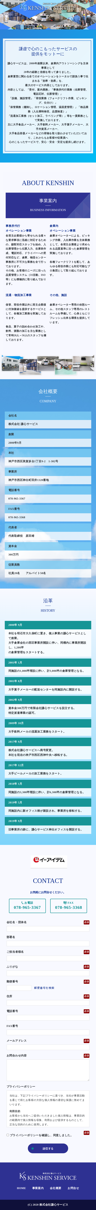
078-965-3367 (27, 907)
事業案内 (38, 1188)
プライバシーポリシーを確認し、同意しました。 (40, 1135)
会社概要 (55, 1188)
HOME (21, 1188)
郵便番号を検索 (44, 988)
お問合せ (73, 1188)
